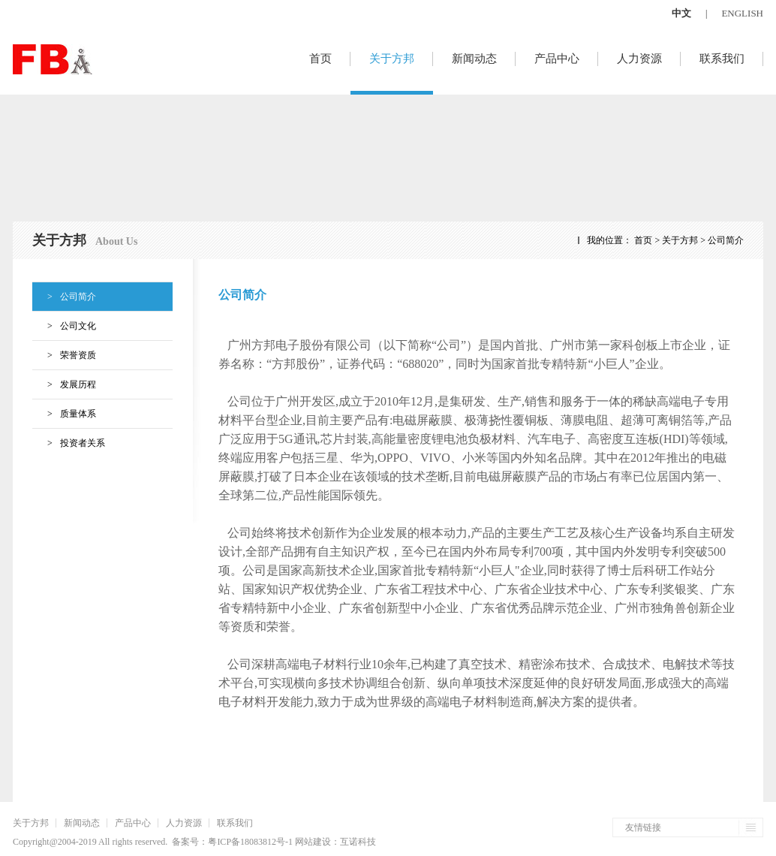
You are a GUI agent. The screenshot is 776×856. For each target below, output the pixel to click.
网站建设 (313, 841)
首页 (320, 59)
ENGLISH (742, 13)
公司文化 (64, 326)
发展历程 (64, 384)
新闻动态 (474, 59)
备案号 (185, 841)
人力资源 (639, 59)
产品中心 (556, 59)
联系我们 (721, 59)
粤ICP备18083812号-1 (250, 841)
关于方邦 (391, 59)
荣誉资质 (64, 355)
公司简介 (64, 296)
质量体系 (64, 413)
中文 (681, 13)
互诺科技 (358, 841)
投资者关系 (68, 443)
